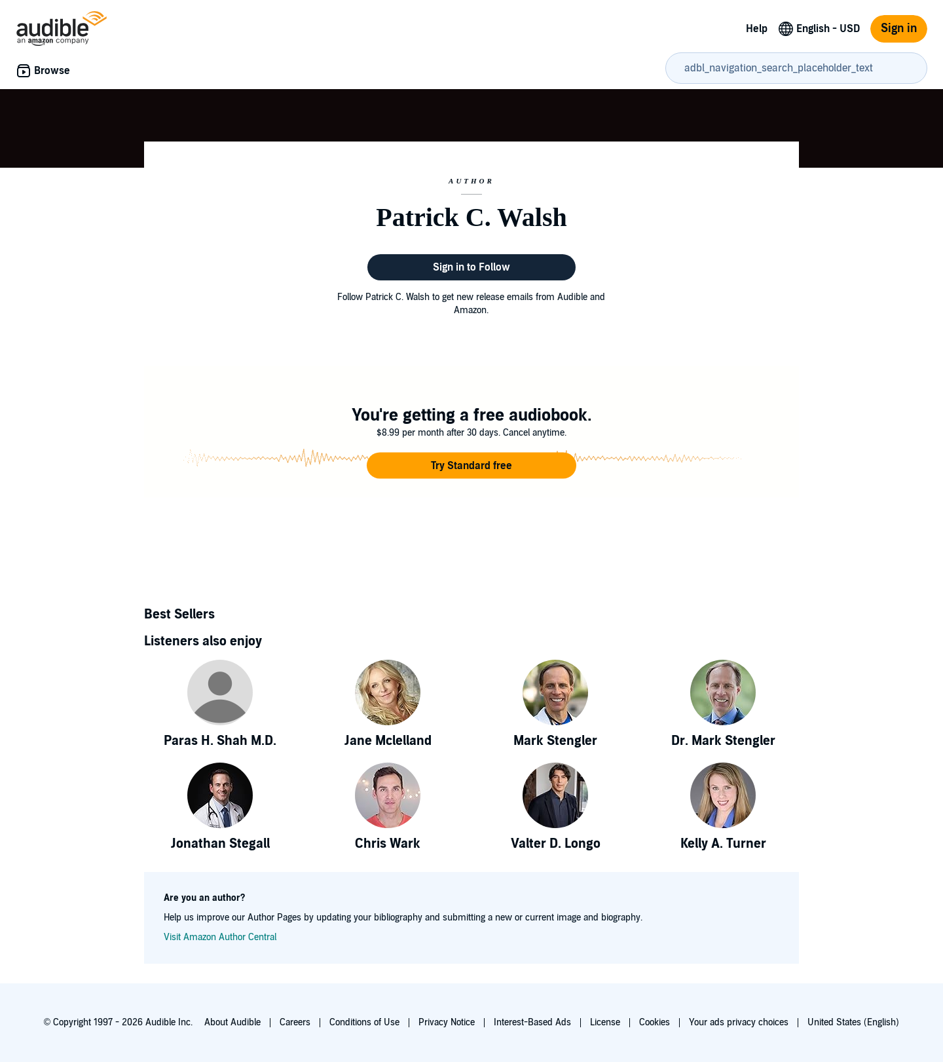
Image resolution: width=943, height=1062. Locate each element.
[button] (471, 466)
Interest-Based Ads (532, 1022)
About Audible (232, 1022)
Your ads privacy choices (738, 1022)
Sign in (899, 28)
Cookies (654, 1022)
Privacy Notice (446, 1022)
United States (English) (853, 1022)
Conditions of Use (364, 1022)
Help (756, 28)
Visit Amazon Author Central (220, 937)
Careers (295, 1022)
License (605, 1022)
